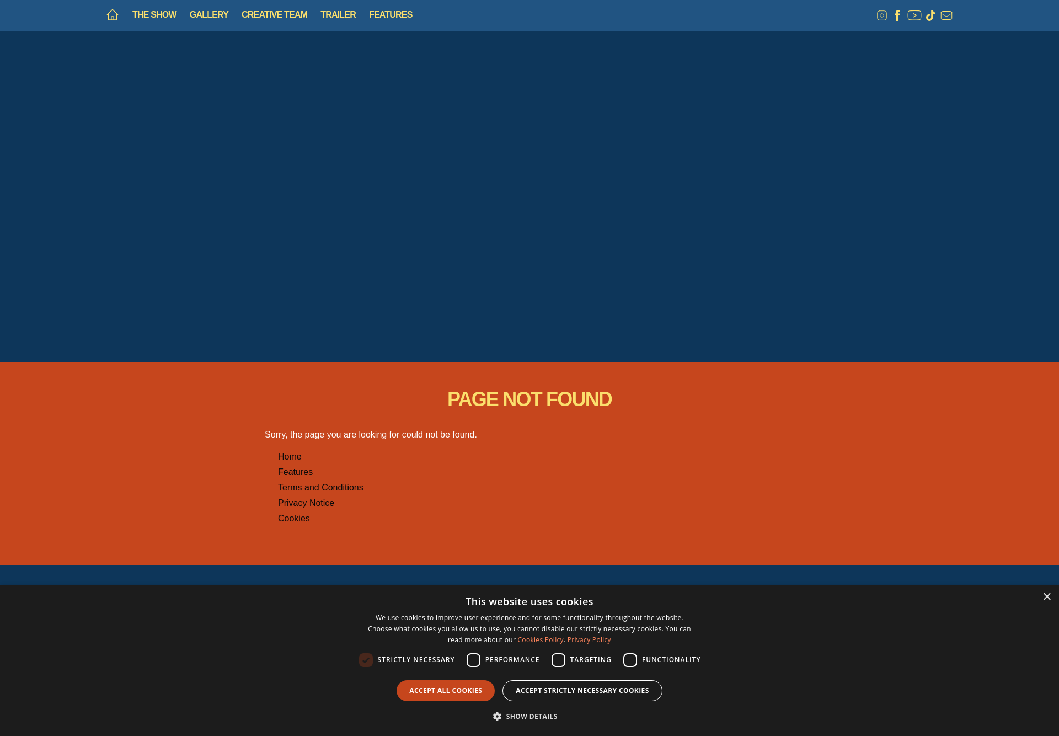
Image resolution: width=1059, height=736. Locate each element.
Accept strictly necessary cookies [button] (582, 690)
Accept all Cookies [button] (445, 690)
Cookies (294, 518)
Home (290, 456)
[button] (529, 716)
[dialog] (529, 660)
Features (295, 472)
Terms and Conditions (320, 487)
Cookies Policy (541, 639)
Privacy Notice (306, 503)
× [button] (1046, 597)
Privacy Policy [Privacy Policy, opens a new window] (589, 639)
